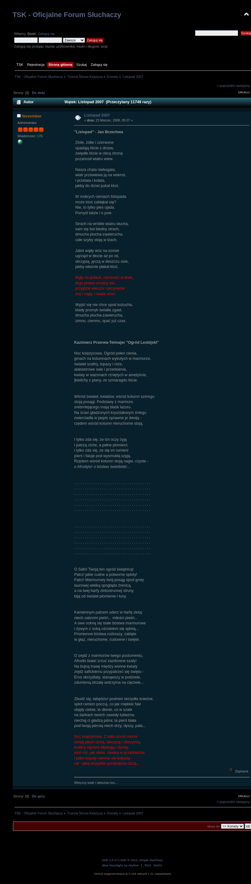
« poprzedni (226, 85)
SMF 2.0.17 (110, 860)
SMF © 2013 (128, 860)
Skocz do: (213, 826)
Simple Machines (151, 860)
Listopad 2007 (97, 115)
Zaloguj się (46, 34)
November (32, 116)
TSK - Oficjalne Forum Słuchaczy (67, 15)
